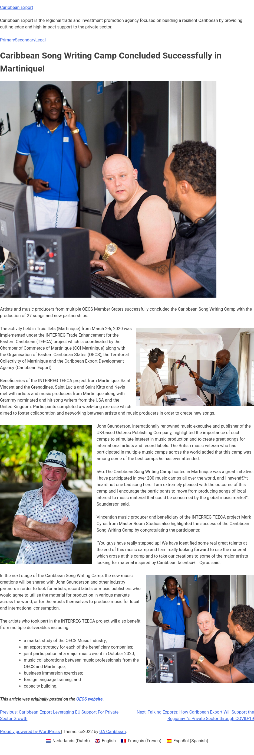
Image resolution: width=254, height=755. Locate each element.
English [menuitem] (109, 740)
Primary (7, 40)
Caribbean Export (16, 7)
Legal (40, 40)
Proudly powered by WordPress (30, 731)
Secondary (25, 40)
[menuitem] (68, 741)
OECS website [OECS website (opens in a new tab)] (89, 699)
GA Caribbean (112, 731)
